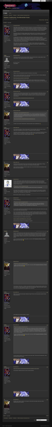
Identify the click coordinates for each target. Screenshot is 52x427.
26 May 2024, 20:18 (15, 231)
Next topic (46, 19)
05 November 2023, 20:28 (16, 110)
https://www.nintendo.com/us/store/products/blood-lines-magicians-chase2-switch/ (26, 368)
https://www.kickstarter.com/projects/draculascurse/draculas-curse (24, 118)
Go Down (5, 22)
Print (47, 22)
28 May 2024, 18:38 (15, 261)
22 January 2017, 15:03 (16, 55)
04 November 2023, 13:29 (16, 91)
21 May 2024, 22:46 (15, 179)
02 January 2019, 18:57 (16, 71)
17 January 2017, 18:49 (16, 25)
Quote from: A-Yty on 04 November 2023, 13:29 (22, 112)
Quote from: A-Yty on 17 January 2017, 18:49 (21, 186)
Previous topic (41, 19)
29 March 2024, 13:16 (16, 162)
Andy (5, 55)
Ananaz (5, 231)
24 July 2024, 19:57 (15, 399)
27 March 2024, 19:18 (16, 127)
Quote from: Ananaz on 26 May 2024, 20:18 (21, 263)
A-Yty (5, 25)
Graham (5, 179)
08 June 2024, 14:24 (16, 292)
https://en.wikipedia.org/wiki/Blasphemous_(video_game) (22, 218)
